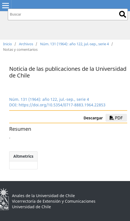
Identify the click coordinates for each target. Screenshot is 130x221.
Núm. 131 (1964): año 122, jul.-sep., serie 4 (74, 43)
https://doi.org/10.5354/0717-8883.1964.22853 (62, 104)
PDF (116, 117)
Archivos (26, 43)
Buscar (122, 14)
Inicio (7, 43)
